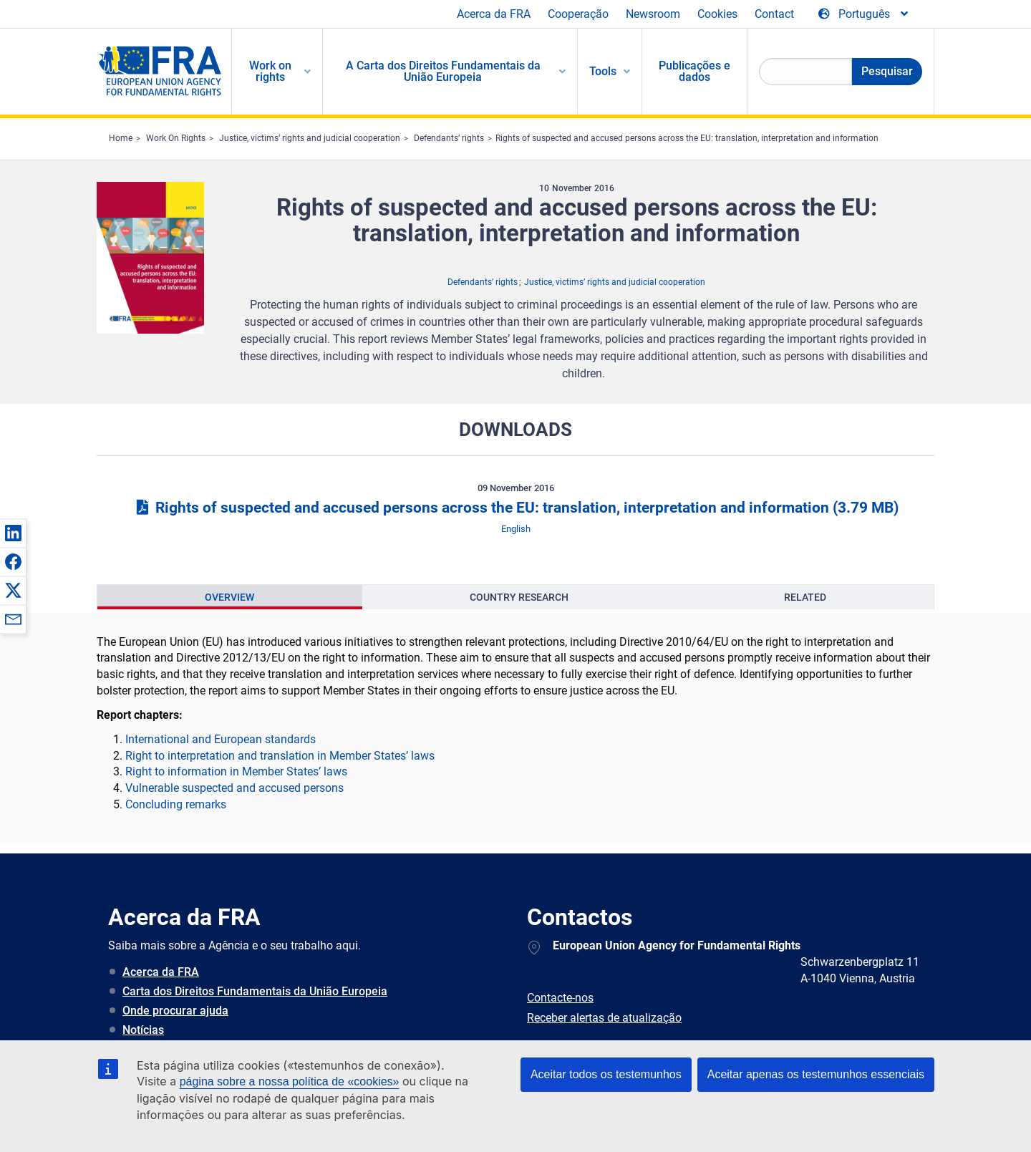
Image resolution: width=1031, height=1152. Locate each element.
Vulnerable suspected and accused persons (234, 788)
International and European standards (220, 739)
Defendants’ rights (449, 138)
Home (120, 138)
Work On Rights (175, 138)
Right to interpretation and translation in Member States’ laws (280, 756)
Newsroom (653, 14)
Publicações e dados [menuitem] (694, 71)
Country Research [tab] (519, 597)
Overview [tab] (229, 597)
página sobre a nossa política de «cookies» (290, 1081)
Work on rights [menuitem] (270, 71)
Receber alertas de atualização (604, 1018)
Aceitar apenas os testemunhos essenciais (815, 1074)
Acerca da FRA (494, 14)
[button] (13, 532)
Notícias (143, 1030)
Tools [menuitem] (602, 71)
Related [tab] (805, 597)
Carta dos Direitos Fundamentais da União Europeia (254, 991)
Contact (774, 14)
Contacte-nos (560, 998)
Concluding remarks (175, 804)
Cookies (717, 14)
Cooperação (578, 14)
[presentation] (229, 597)
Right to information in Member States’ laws (236, 771)
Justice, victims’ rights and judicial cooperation (309, 138)
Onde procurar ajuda (175, 1010)
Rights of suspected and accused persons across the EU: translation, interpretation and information (686, 138)
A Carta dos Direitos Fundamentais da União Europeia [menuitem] (443, 71)
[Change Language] (864, 14)
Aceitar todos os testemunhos (606, 1074)
